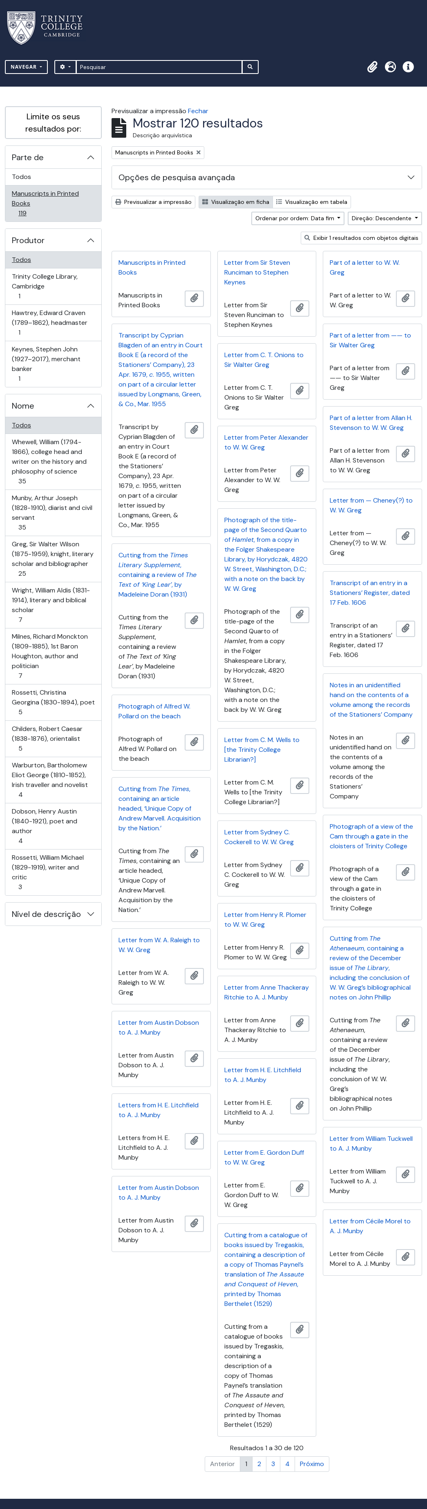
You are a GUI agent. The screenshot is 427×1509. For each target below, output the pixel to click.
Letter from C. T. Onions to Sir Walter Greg (264, 360)
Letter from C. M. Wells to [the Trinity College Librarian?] (262, 749)
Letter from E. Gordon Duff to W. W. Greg (264, 1157)
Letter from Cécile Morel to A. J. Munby (370, 1226)
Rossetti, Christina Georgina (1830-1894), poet (53, 702)
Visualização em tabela (311, 202)
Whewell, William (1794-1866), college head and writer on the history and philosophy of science (49, 461)
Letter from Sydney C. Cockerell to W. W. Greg (259, 837)
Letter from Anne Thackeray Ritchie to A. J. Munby (266, 992)
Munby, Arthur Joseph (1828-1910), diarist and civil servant (51, 512)
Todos (21, 176)
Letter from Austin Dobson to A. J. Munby (158, 1027)
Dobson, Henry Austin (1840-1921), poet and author (44, 826)
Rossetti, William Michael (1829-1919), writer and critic (47, 872)
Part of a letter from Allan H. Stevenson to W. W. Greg (371, 423)
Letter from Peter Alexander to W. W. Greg (266, 442)
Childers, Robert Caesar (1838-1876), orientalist (47, 738)
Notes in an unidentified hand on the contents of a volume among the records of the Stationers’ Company (371, 700)
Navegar (24, 66)
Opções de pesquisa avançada (176, 177)
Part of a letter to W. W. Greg (365, 267)
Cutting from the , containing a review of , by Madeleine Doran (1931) (157, 575)
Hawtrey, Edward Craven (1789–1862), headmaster (49, 323)
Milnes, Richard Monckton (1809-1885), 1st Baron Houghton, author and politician (49, 656)
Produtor (28, 240)
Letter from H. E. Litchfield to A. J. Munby (262, 1075)
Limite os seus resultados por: (53, 122)
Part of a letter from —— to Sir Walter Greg (370, 340)
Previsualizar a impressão (153, 202)
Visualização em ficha (235, 202)
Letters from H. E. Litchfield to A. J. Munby (158, 1110)
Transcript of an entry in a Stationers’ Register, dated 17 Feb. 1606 (370, 593)
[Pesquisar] (159, 67)
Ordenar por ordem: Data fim (295, 218)
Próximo (312, 1464)
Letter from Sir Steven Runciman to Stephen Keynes (257, 272)
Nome (23, 405)
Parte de (28, 157)
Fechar (198, 111)
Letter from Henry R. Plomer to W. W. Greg (265, 919)
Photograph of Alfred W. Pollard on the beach (154, 711)
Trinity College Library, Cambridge (44, 286)
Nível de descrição (46, 914)
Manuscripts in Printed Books (45, 203)
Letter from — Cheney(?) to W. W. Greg (371, 505)
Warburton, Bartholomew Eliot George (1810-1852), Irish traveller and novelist (49, 780)
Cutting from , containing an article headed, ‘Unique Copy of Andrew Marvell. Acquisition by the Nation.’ (159, 808)
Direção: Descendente (382, 218)
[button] (372, 67)
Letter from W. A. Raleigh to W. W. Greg (159, 945)
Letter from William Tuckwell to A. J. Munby (371, 1143)
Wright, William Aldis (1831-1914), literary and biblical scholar (50, 605)
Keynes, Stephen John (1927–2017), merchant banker (45, 364)
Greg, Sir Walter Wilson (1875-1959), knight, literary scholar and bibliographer (52, 559)
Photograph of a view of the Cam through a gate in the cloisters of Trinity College (371, 836)
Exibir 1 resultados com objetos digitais (361, 237)
